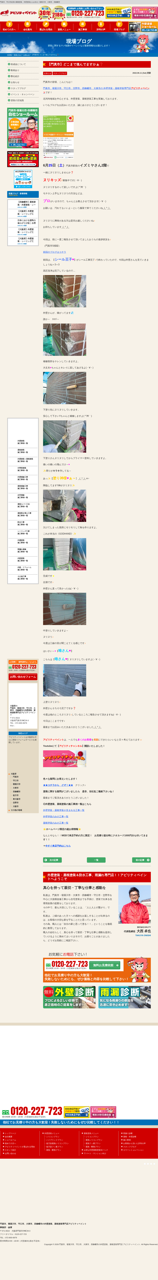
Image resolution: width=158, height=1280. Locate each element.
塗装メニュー (64, 29)
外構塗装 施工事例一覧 (18, 529)
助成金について (18, 64)
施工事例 (82, 29)
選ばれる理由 (45, 29)
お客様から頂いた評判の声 (134, 1156)
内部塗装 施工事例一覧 (18, 548)
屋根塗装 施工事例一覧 (18, 439)
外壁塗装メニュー (51, 1146)
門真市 (16, 765)
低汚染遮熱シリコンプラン (57, 1156)
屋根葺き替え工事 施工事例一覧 (20, 502)
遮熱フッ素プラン (93, 1156)
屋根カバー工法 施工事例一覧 (19, 493)
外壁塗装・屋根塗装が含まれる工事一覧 (63, 810)
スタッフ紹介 (10, 1163)
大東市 (16, 776)
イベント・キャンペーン (22, 94)
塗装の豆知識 (17, 100)
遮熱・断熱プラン (53, 1163)
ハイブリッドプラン (54, 1152)
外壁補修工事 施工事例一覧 (18, 466)
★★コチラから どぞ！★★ (58, 785)
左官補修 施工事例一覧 (18, 484)
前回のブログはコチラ (54, 252)
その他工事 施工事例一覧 (18, 566)
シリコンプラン (52, 1149)
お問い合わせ (10, 1166)
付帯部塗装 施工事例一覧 (18, 457)
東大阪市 (16, 787)
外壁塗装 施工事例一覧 (18, 430)
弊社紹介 (15, 76)
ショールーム (10, 1152)
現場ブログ (119, 29)
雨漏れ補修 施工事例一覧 (18, 539)
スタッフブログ (59, 73)
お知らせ (47, 73)
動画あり (15, 70)
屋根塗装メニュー (91, 1146)
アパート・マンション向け (95, 1166)
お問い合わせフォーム (23, 665)
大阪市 (16, 795)
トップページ (10, 1146)
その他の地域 (16, 798)
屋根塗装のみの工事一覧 (55, 823)
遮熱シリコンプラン (94, 1152)
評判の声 (101, 29)
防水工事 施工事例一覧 (18, 511)
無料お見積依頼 (103, 965)
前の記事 (140, 860)
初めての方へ (9, 29)
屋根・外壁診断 (129, 1149)
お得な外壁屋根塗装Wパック (96, 1163)
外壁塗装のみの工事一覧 (55, 816)
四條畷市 (16, 780)
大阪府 (13, 762)
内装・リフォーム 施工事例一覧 (20, 557)
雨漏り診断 (128, 1146)
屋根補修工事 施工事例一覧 (18, 475)
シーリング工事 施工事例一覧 (19, 520)
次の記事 (54, 860)
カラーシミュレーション (133, 1163)
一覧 (96, 860)
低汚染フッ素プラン (54, 1159)
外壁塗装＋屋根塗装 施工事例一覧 (21, 448)
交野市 (16, 791)
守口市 (16, 769)
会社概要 (8, 1149)
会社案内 (27, 29)
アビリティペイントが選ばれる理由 (20, 1159)
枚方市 (16, 783)
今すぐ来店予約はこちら (58, 846)
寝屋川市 (16, 772)
